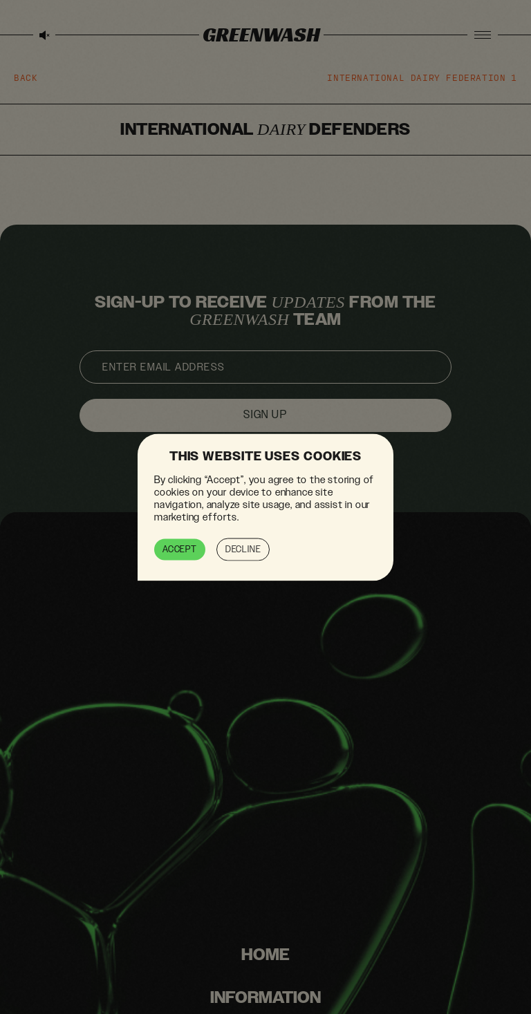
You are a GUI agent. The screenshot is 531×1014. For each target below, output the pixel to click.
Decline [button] (243, 549)
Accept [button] (179, 549)
